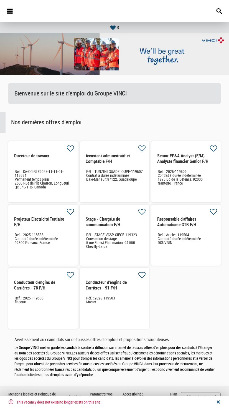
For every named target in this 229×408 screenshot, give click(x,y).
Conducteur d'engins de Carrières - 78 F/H (34, 285)
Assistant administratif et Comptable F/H (108, 158)
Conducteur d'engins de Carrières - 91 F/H (106, 285)
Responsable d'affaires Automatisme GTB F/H (176, 221)
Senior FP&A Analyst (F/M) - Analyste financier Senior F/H (182, 158)
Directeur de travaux (31, 155)
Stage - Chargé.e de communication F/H (103, 221)
